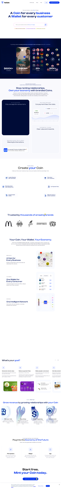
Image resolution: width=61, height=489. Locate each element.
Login (46, 2)
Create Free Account (54, 2)
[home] (5, 3)
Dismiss (47, 485)
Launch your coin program (30, 478)
